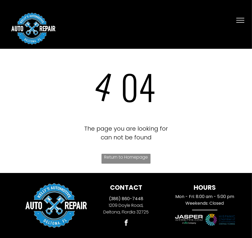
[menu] (240, 20)
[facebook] (126, 223)
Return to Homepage (126, 157)
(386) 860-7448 (126, 199)
